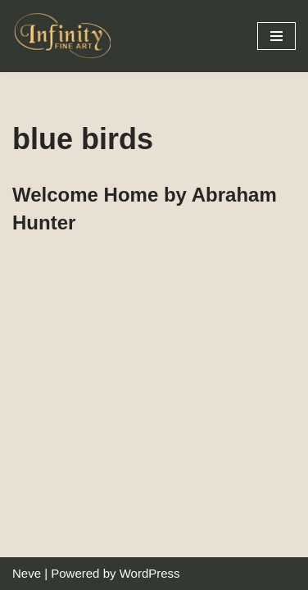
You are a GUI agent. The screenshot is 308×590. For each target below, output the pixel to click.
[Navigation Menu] (276, 36)
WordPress (150, 573)
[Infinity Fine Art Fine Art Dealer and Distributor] (65, 36)
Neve (26, 573)
